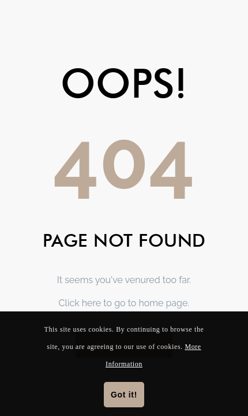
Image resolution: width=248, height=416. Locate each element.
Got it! (124, 394)
